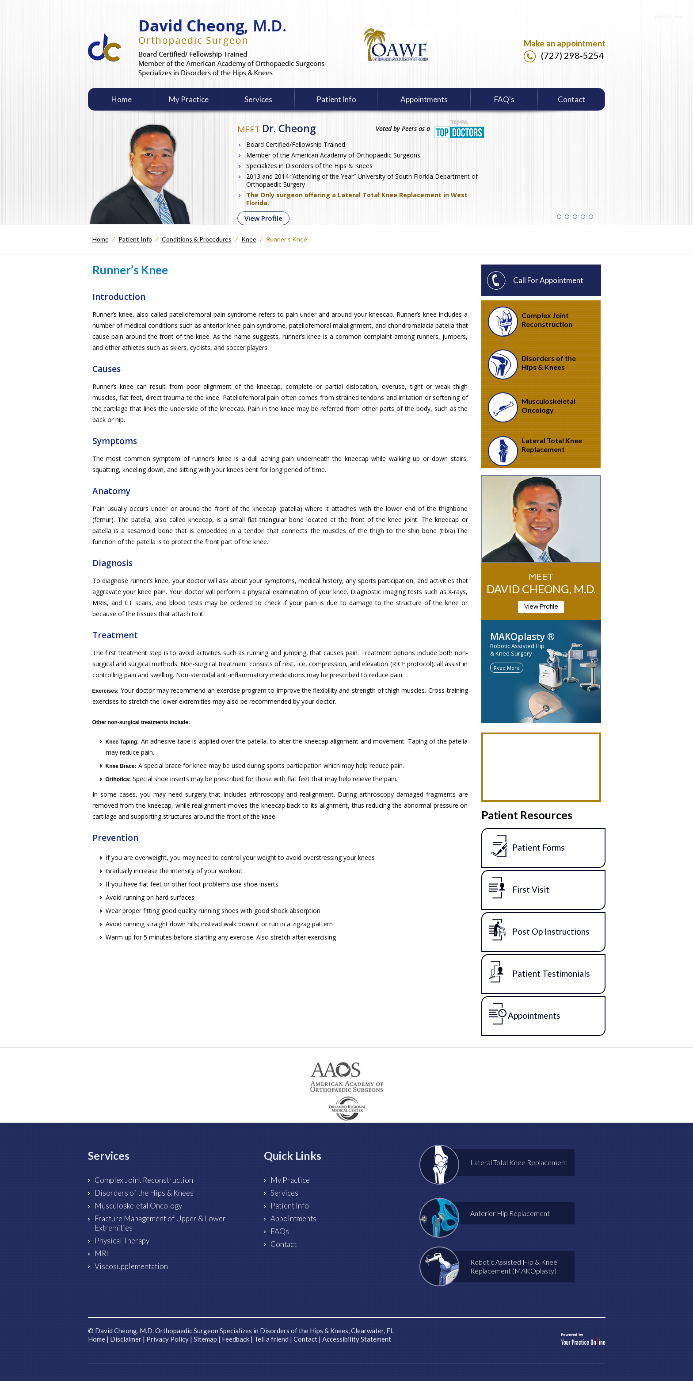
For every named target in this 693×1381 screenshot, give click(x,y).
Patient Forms (527, 846)
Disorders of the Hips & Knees (532, 364)
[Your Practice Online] (583, 1338)
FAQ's (504, 99)
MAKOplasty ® (522, 636)
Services (258, 99)
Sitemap (205, 1339)
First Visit (519, 888)
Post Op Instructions (539, 930)
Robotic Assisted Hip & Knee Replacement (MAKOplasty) (493, 1266)
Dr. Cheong (276, 128)
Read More (507, 667)
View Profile (263, 218)
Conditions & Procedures (197, 239)
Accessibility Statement (356, 1339)
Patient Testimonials (539, 972)
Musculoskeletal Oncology (531, 407)
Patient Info (336, 99)
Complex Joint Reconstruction (530, 322)
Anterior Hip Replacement (490, 1213)
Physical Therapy (122, 1240)
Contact (571, 99)
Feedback (235, 1339)
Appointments (424, 99)
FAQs (279, 1231)
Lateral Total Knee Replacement (535, 451)
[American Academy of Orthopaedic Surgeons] (346, 1077)
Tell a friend (271, 1339)
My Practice (189, 99)
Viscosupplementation (131, 1266)
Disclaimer (125, 1339)
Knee (248, 239)
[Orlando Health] (347, 1110)
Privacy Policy (167, 1339)
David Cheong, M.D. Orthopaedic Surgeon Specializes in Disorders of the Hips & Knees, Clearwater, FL (244, 1331)
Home (121, 99)
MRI (101, 1253)
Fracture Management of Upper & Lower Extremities (160, 1223)
